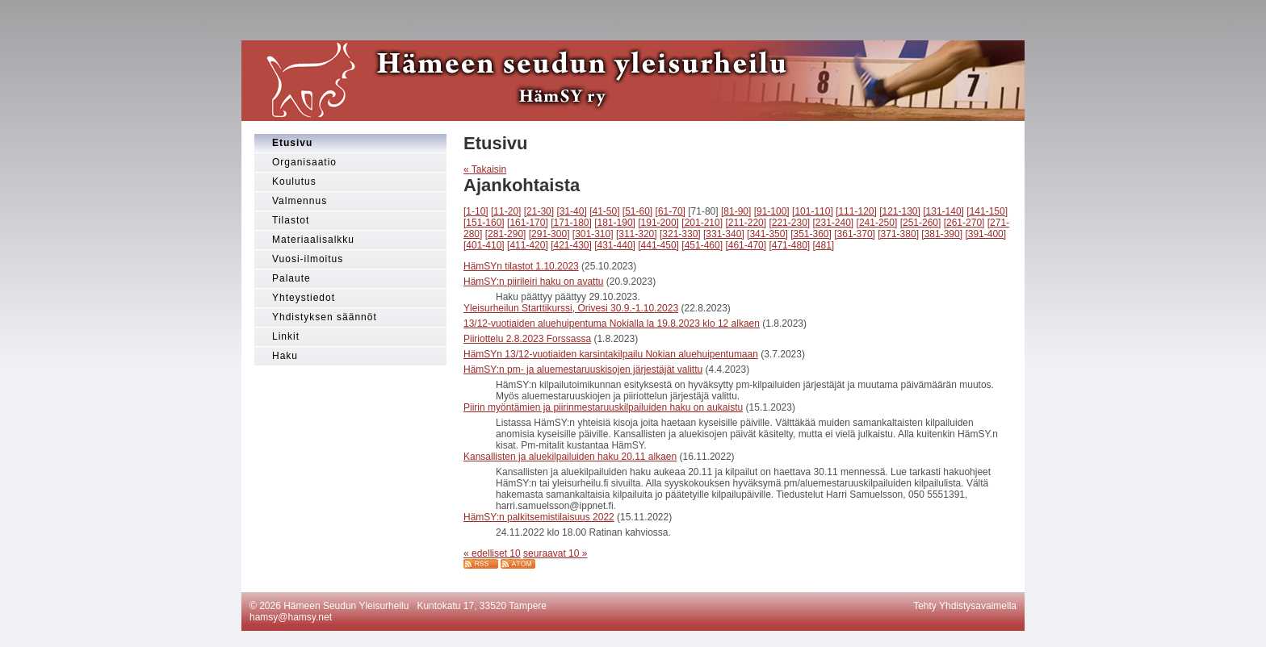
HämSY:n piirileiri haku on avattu (533, 281)
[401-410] (484, 245)
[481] (824, 245)
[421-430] (571, 245)
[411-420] (527, 245)
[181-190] (614, 222)
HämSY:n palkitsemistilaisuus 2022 (538, 517)
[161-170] (527, 222)
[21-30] (539, 211)
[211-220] (745, 222)
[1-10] (475, 211)
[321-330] (680, 234)
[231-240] (833, 222)
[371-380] (898, 234)
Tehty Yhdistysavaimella (965, 606)
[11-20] (506, 211)
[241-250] (877, 222)
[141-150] (987, 211)
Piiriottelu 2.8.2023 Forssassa (527, 338)
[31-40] (571, 211)
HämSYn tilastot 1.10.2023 (521, 266)
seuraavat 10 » (555, 553)
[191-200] (658, 222)
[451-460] (702, 245)
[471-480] (789, 245)
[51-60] (637, 211)
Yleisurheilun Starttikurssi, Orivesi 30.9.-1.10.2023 (570, 308)
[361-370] (854, 234)
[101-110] (812, 211)
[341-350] (767, 234)
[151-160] (484, 222)
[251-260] (920, 222)
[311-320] (636, 234)
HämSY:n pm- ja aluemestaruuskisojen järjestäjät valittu (582, 369)
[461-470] (745, 245)
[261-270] (964, 222)
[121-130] (899, 211)
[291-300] (549, 234)
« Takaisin (484, 169)
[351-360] (811, 234)
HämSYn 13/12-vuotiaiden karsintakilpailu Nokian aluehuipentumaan (610, 354)
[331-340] (723, 234)
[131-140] (943, 211)
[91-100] (772, 211)
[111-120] (856, 211)
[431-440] (614, 245)
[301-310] (593, 234)
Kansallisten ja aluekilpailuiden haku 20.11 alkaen (570, 456)
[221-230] (789, 222)
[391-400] (985, 234)
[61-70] (670, 211)
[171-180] (571, 222)
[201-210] (702, 222)
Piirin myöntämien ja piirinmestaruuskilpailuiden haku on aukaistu (603, 407)
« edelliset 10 (492, 553)
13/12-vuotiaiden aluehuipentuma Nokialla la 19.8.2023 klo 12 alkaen (611, 323)
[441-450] (658, 245)
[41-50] (604, 211)
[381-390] (941, 234)
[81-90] (736, 211)
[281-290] (505, 234)
